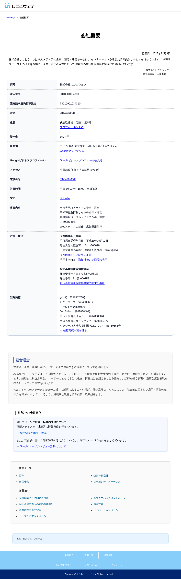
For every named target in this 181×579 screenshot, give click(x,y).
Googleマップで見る (72, 151)
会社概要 (69, 555)
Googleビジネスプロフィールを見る (81, 160)
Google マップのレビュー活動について (43, 446)
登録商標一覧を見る (75, 330)
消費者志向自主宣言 (30, 510)
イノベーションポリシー (107, 510)
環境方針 (98, 504)
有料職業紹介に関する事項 (75, 255)
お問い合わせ (91, 565)
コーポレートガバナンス (107, 481)
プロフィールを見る (72, 127)
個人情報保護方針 (64, 565)
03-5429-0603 (68, 179)
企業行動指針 (100, 475)
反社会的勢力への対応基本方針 (36, 504)
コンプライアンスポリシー (34, 516)
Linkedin (65, 198)
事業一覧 (88, 555)
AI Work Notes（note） (34, 432)
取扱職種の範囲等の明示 (92, 259)
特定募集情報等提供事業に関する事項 (82, 283)
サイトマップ (115, 565)
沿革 (21, 475)
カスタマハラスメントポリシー (110, 498)
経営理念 (24, 481)
